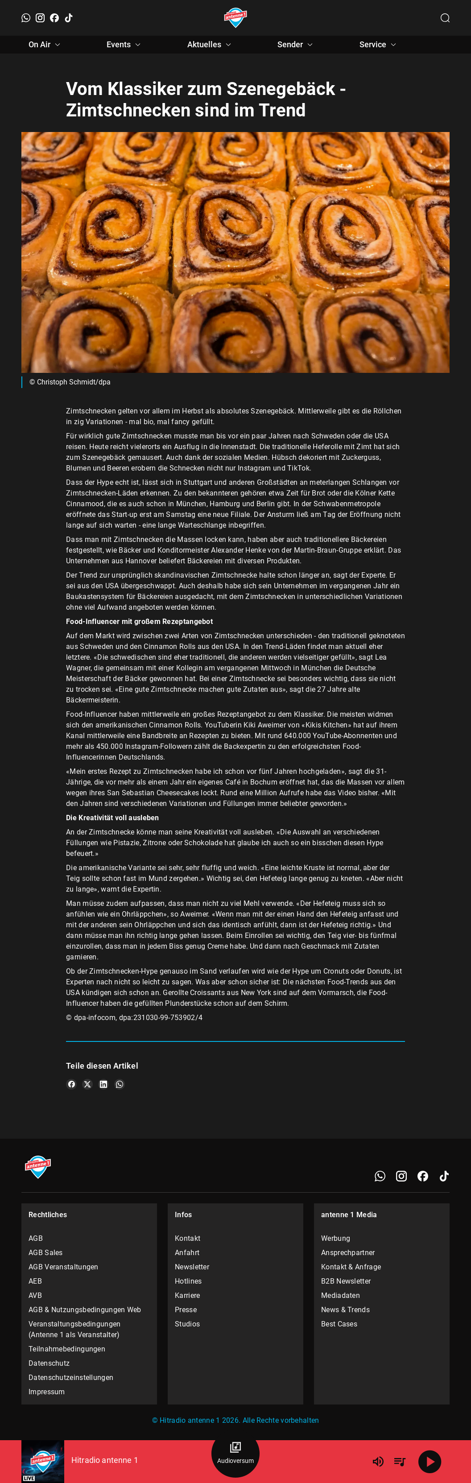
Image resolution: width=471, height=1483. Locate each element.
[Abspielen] (429, 1461)
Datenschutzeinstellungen (71, 1377)
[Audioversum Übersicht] (235, 1453)
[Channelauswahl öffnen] (445, 18)
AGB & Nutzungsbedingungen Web (85, 1309)
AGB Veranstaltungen (64, 1267)
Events (125, 44)
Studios (187, 1324)
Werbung (335, 1238)
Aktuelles (210, 44)
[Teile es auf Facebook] (71, 1084)
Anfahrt (187, 1252)
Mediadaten (340, 1295)
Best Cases (339, 1324)
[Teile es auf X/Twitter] (87, 1084)
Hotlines (188, 1281)
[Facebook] (54, 17)
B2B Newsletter (346, 1281)
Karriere (187, 1295)
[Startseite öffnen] (235, 17)
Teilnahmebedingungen (67, 1349)
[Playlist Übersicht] (399, 1461)
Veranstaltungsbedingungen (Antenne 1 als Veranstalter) (75, 1329)
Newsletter (192, 1267)
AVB (35, 1295)
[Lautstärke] (378, 1461)
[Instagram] (40, 17)
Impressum (47, 1392)
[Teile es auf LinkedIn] (103, 1084)
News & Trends (345, 1309)
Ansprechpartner (348, 1252)
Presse (186, 1309)
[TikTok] (68, 17)
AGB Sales (46, 1252)
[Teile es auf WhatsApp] (119, 1084)
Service (379, 44)
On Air (46, 44)
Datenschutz (49, 1363)
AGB (36, 1238)
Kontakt (187, 1238)
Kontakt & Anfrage (351, 1267)
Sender (296, 44)
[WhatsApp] (25, 17)
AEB (35, 1281)
